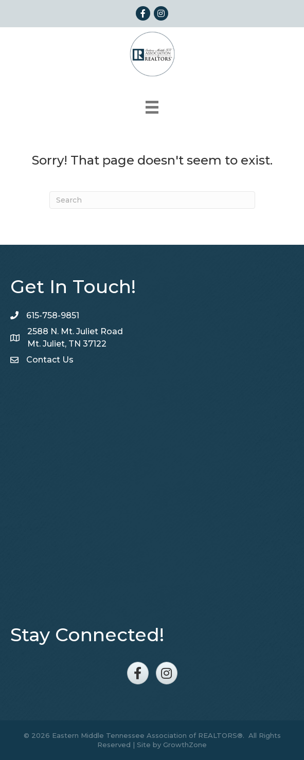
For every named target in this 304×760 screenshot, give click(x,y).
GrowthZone (185, 744)
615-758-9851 (52, 315)
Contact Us (50, 360)
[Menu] (152, 107)
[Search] (152, 200)
